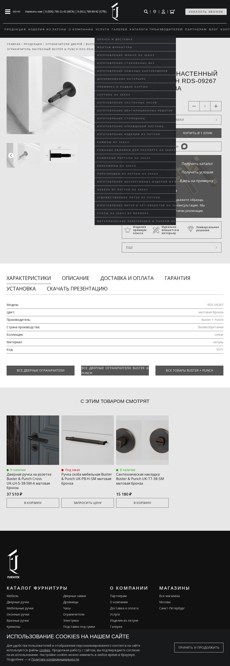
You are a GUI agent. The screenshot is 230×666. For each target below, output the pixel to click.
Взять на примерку (196, 180)
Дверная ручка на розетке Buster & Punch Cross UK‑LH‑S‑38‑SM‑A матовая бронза (30, 481)
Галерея (116, 628)
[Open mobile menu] (12, 11)
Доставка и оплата (127, 278)
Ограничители (73, 616)
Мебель (12, 597)
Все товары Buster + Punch (189, 370)
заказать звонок (206, 12)
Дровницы (70, 603)
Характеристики (29, 278)
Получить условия (197, 172)
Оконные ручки (18, 616)
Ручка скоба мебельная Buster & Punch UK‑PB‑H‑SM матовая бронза (84, 481)
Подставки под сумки (79, 628)
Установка (21, 288)
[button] (110, 155)
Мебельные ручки (20, 610)
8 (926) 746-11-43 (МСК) (60, 11)
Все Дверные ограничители (40, 370)
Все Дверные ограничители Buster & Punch (115, 370)
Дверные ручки (18, 603)
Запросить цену (88, 504)
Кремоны (13, 628)
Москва (165, 603)
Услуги (115, 616)
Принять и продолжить (198, 647)
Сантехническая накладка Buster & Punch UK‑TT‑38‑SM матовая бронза (142, 481)
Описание (75, 278)
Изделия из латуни (124, 622)
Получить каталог (197, 163)
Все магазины (169, 597)
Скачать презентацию (77, 288)
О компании (119, 603)
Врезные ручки (18, 622)
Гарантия (177, 278)
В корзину (33, 504)
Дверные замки (74, 597)
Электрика (71, 622)
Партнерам (118, 597)
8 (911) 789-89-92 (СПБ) (92, 11)
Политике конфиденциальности (55, 659)
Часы (67, 610)
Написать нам (33, 11)
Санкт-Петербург (172, 610)
